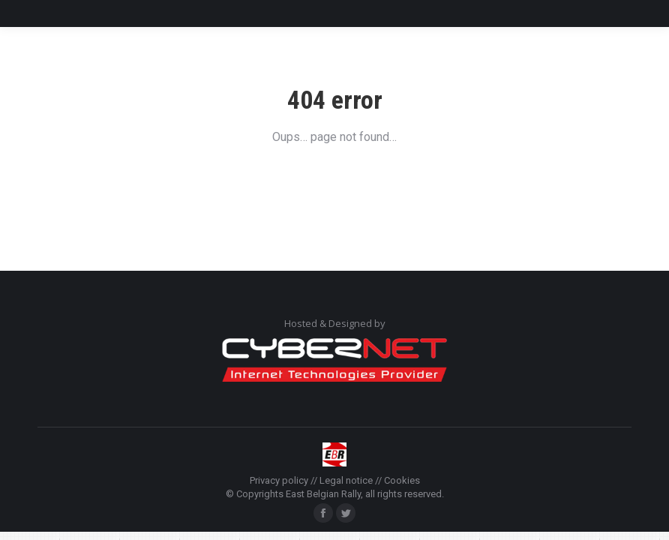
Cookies (402, 480)
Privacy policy (279, 480)
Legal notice (346, 480)
